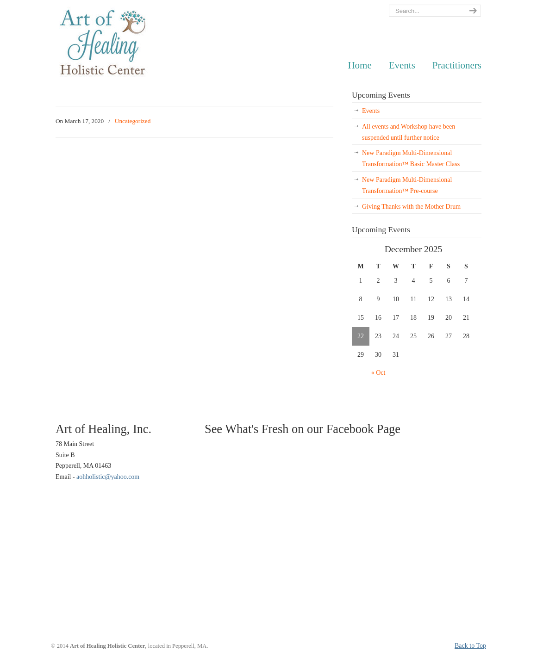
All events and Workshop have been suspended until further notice (408, 132)
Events (371, 110)
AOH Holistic (103, 43)
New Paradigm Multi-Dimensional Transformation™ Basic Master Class (411, 158)
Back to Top (470, 645)
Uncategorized (133, 121)
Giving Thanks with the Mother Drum (411, 206)
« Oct (378, 372)
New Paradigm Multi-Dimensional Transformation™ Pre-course (407, 185)
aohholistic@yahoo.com (107, 476)
